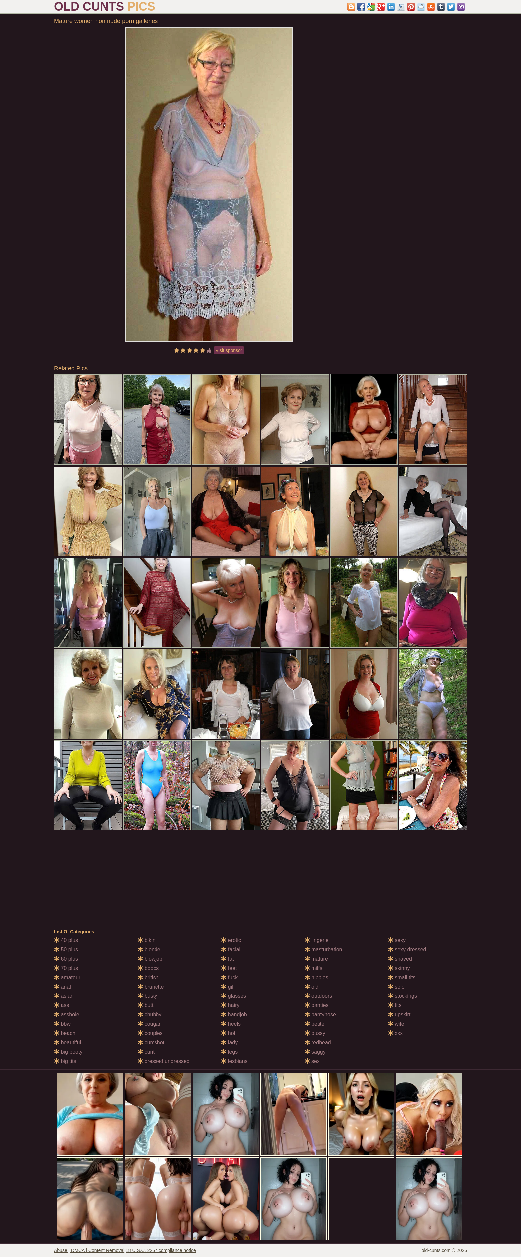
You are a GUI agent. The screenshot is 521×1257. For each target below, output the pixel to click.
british (148, 977)
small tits (402, 977)
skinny (399, 968)
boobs (148, 968)
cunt (146, 1052)
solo (396, 987)
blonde (149, 949)
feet (229, 968)
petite (315, 1024)
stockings (402, 996)
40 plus (66, 940)
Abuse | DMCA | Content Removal (89, 1250)
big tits (65, 1061)
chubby (149, 1014)
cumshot (151, 1042)
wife (396, 1024)
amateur (67, 977)
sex (312, 1061)
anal (62, 987)
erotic (231, 940)
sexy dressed (407, 949)
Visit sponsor (229, 350)
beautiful (67, 1042)
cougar (149, 1024)
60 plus (66, 959)
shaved (400, 959)
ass (61, 1005)
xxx (395, 1033)
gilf (228, 987)
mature (316, 959)
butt (145, 1005)
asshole (66, 1014)
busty (147, 996)
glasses (233, 996)
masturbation (323, 949)
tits (395, 1005)
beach (64, 1033)
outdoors (318, 996)
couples (150, 1033)
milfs (313, 968)
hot (228, 1033)
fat (227, 959)
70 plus (66, 968)
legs (229, 1052)
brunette (151, 987)
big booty (68, 1052)
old (312, 987)
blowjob (150, 959)
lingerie (317, 940)
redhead (318, 1042)
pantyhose (320, 1014)
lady (229, 1042)
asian (64, 996)
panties (317, 1005)
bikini (147, 940)
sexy (397, 940)
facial (230, 949)
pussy (315, 1033)
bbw (62, 1024)
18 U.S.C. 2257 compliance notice (161, 1250)
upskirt (399, 1014)
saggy (315, 1052)
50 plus (66, 949)
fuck (229, 977)
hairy (230, 1005)
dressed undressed (164, 1061)
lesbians (234, 1061)
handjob (234, 1014)
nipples (316, 977)
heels (231, 1024)
